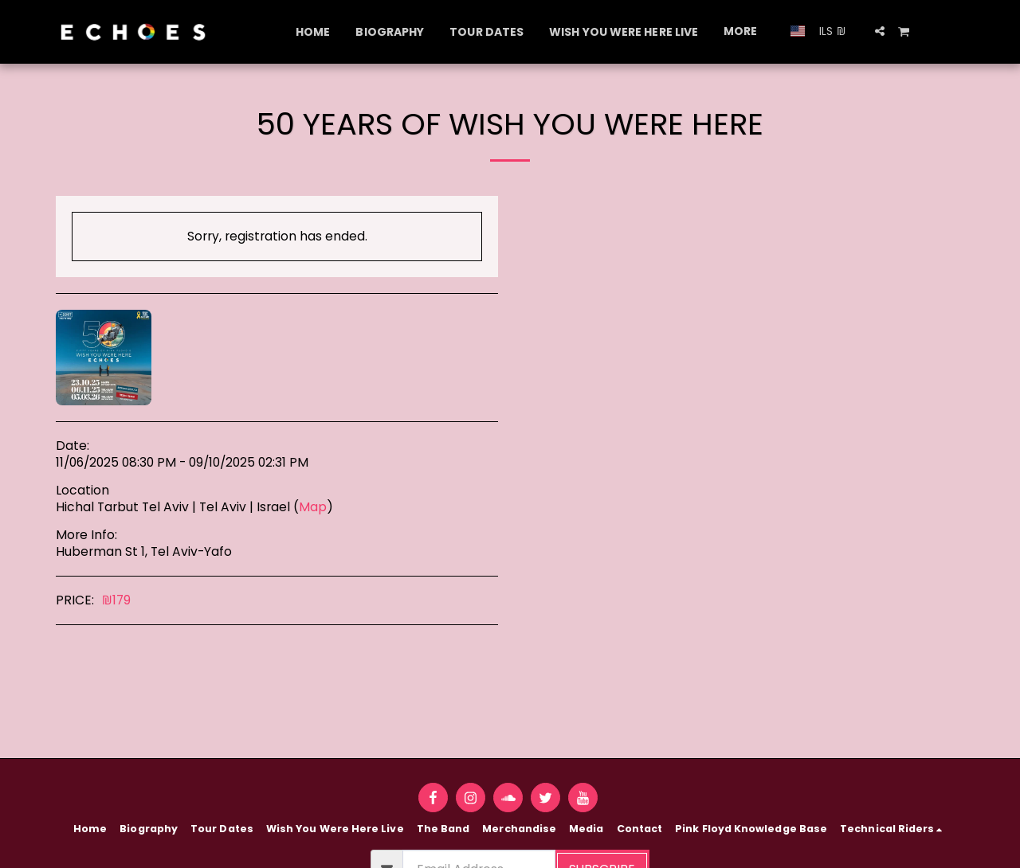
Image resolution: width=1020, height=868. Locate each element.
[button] (880, 31)
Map (313, 507)
